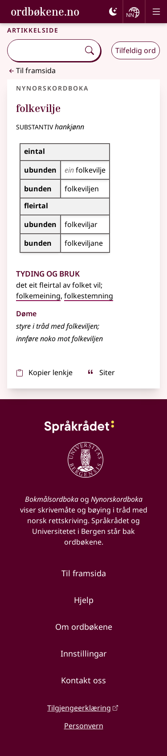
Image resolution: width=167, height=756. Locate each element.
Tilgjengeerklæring (79, 708)
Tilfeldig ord (135, 50)
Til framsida (31, 70)
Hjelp (84, 600)
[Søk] (89, 50)
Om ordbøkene (83, 626)
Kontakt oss (83, 680)
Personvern (83, 726)
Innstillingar (83, 653)
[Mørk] (113, 12)
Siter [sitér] (101, 372)
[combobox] (44, 50)
